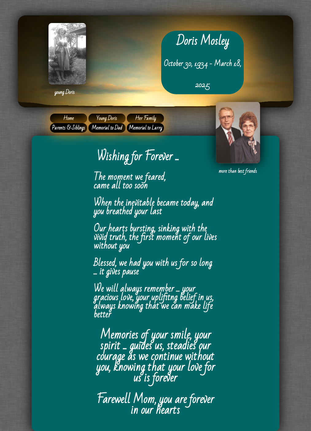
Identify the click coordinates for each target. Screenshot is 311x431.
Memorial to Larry (145, 128)
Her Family (145, 118)
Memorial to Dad (106, 128)
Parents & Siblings (68, 128)
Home (68, 118)
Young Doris (107, 118)
